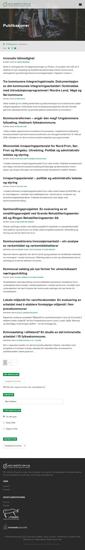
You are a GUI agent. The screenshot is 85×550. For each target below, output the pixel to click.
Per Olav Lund (22, 126)
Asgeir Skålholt (49, 250)
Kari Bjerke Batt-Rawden (25, 222)
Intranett (6, 489)
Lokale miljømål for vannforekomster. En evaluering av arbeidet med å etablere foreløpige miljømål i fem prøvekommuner (42, 304)
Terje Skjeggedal (35, 250)
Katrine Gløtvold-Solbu (37, 159)
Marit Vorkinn (22, 277)
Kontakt (6, 486)
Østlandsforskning (37, 277)
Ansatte (6, 505)
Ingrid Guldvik (24, 340)
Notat (10, 422)
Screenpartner (39, 544)
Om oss (6, 502)
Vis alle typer (11, 417)
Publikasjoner (11, 44)
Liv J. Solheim (36, 340)
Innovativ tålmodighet (18, 58)
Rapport (11, 428)
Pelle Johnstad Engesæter (28, 313)
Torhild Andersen (23, 62)
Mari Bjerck (21, 99)
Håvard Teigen (23, 250)
